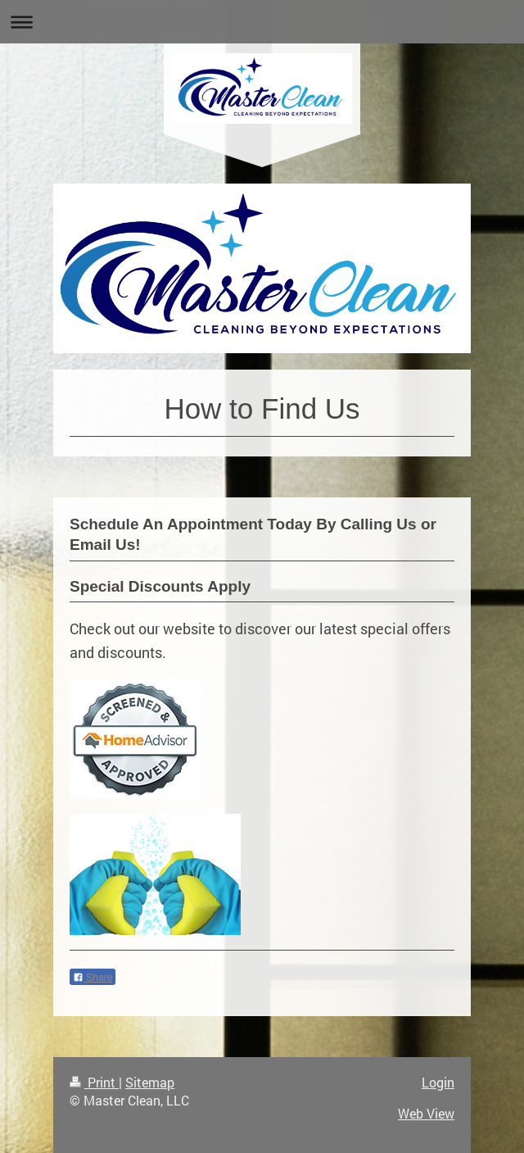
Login (438, 1082)
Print (94, 1082)
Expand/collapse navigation (262, 21)
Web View (426, 1113)
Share (92, 977)
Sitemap (149, 1082)
